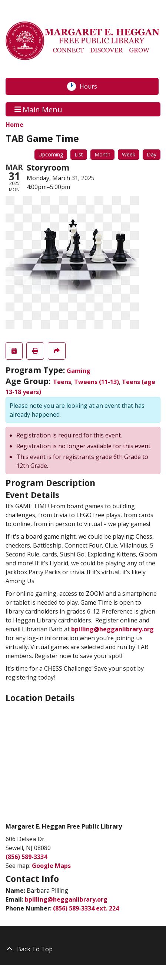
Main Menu (38, 109)
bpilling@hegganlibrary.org (112, 629)
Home (14, 124)
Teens (62, 382)
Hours (92, 86)
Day (151, 154)
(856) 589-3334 (26, 857)
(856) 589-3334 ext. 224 (86, 908)
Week (128, 154)
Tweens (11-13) (96, 382)
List (78, 154)
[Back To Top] (83, 949)
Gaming (78, 371)
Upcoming (51, 154)
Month (102, 154)
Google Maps (51, 866)
